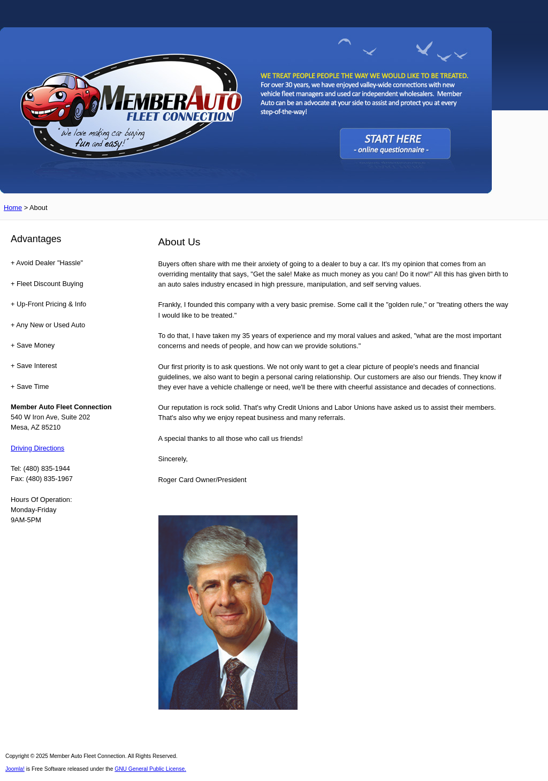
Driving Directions (37, 448)
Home (13, 208)
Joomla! (15, 769)
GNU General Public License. (150, 769)
